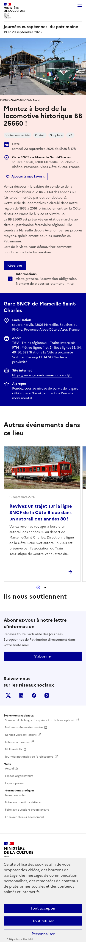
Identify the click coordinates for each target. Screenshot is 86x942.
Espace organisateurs (19, 776)
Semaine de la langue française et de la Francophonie (40, 720)
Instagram (46, 695)
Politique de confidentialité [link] (20, 939)
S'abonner (43, 656)
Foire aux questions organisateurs (27, 810)
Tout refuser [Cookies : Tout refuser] (43, 921)
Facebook (34, 695)
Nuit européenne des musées (24, 727)
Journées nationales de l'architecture (29, 757)
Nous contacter (15, 795)
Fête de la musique (17, 742)
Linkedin (21, 695)
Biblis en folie (13, 749)
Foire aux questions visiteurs (23, 802)
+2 (70, 135)
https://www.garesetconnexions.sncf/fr (42, 375)
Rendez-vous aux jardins (20, 735)
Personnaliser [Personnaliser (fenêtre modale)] (43, 934)
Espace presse (14, 783)
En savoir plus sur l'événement (24, 817)
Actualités (11, 769)
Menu (79, 6)
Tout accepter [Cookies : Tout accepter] (43, 908)
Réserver (14, 265)
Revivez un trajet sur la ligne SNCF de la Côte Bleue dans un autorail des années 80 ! (40, 512)
